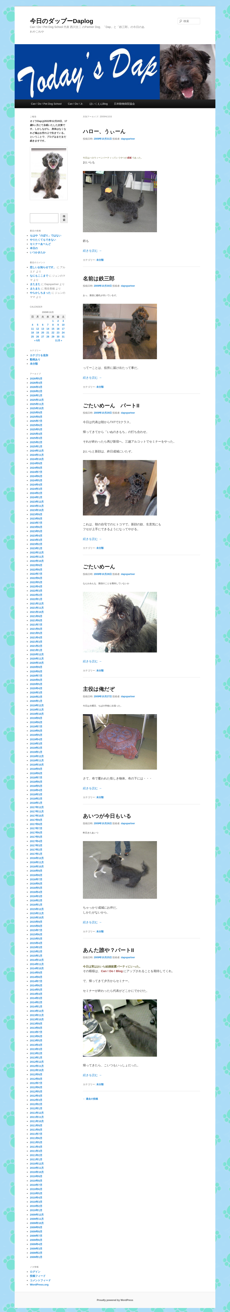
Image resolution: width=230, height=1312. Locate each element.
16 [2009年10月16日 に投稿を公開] (58, 328)
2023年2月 (36, 544)
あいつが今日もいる (107, 816)
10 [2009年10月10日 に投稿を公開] (63, 324)
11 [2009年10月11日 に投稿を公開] (32, 328)
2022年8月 (36, 569)
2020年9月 (36, 667)
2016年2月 (36, 900)
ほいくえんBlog (99, 103)
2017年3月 (36, 845)
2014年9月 (36, 972)
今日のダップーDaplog (61, 21)
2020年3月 (36, 692)
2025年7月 (36, 420)
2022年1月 (36, 599)
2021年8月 (36, 620)
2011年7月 (36, 1133)
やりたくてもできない (43, 239)
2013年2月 (36, 1053)
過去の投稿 (90, 1098)
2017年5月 (36, 836)
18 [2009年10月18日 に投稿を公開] (32, 332)
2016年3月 (36, 896)
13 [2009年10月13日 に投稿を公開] (42, 328)
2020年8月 (36, 671)
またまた (35, 284)
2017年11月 (37, 811)
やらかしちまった (40, 292)
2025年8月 (36, 416)
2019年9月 (36, 718)
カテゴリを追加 (39, 355)
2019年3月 (36, 743)
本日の (34, 248)
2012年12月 (37, 1061)
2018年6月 (36, 781)
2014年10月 (37, 968)
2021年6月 (36, 628)
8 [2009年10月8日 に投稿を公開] (53, 324)
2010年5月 (36, 1193)
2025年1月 (36, 446)
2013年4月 (36, 1044)
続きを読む (92, 250)
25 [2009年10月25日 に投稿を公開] (32, 336)
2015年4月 (36, 943)
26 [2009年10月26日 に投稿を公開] (37, 336)
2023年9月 (36, 514)
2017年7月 (36, 828)
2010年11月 (37, 1167)
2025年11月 (37, 404)
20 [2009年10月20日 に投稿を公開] (42, 332)
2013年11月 (37, 1015)
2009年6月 (36, 1239)
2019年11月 (37, 709)
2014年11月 (37, 964)
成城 (129, 157)
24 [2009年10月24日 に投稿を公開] (63, 332)
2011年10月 (37, 1121)
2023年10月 (37, 510)
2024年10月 (37, 459)
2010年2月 (36, 1206)
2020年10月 (37, 662)
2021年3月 (36, 641)
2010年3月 (36, 1201)
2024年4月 (36, 484)
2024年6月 (36, 476)
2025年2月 (36, 442)
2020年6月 (36, 679)
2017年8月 (36, 824)
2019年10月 (37, 713)
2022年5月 (36, 582)
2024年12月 (37, 450)
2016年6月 (36, 883)
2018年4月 (36, 790)
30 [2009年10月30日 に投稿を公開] (58, 336)
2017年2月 (36, 849)
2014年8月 (36, 977)
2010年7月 (36, 1184)
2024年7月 (36, 471)
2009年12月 (37, 1214)
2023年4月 (36, 535)
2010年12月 (37, 1163)
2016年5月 (36, 887)
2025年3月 (36, 438)
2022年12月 (37, 552)
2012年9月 (36, 1074)
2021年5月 (36, 633)
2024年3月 (36, 488)
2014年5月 (36, 989)
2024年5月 (36, 480)
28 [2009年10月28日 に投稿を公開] (48, 336)
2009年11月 (37, 1218)
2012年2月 (36, 1104)
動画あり (35, 359)
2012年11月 (37, 1066)
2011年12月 (37, 1112)
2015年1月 (36, 955)
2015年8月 (36, 926)
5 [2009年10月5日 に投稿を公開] (37, 324)
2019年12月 (37, 705)
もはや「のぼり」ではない (45, 235)
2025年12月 (37, 399)
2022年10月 (37, 560)
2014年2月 (36, 1002)
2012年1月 (36, 1108)
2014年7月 (36, 981)
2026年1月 (36, 395)
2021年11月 (37, 607)
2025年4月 (36, 433)
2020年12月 (37, 654)
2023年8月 (36, 518)
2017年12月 (37, 807)
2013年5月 (36, 1040)
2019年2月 (36, 747)
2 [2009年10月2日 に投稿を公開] (58, 321)
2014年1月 (36, 1006)
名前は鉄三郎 (98, 279)
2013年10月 (37, 1019)
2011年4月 (36, 1146)
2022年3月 (36, 590)
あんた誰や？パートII (108, 950)
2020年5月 (36, 684)
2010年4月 (36, 1197)
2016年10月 (37, 866)
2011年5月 (36, 1142)
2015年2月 (36, 951)
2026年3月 (36, 387)
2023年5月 (36, 531)
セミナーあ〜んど (40, 243)
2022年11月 (37, 556)
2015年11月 (37, 913)
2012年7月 (36, 1083)
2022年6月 (36, 578)
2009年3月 (36, 1248)
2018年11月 (37, 760)
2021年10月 (37, 612)
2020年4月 (36, 688)
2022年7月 (36, 573)
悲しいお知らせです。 (43, 267)
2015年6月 (36, 934)
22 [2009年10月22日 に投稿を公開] (53, 332)
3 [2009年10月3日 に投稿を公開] (63, 321)
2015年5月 (36, 938)
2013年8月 (36, 1027)
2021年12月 (37, 603)
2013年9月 (36, 1023)
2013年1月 (36, 1057)
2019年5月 (36, 734)
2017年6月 (36, 832)
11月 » (58, 340)
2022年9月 (36, 565)
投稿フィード (38, 1275)
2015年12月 (37, 909)
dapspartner (128, 138)
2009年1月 (36, 1257)
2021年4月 (36, 637)
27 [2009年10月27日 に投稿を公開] (42, 336)
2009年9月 (36, 1227)
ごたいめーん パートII (111, 406)
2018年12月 (37, 756)
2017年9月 (36, 819)
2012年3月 (36, 1099)
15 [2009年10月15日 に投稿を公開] (53, 328)
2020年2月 (36, 696)
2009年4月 (36, 1244)
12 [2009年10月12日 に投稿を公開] (37, 328)
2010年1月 (36, 1210)
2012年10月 (37, 1070)
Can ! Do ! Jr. (75, 103)
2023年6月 (36, 527)
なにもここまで (39, 275)
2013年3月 (36, 1049)
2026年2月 (36, 391)
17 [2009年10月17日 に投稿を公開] (63, 328)
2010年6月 (36, 1189)
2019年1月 (36, 752)
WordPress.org (39, 1284)
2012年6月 (36, 1087)
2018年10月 (37, 764)
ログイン (35, 1271)
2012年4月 (36, 1095)
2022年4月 (36, 586)
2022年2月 (36, 594)
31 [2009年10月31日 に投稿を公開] (63, 336)
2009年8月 (36, 1231)
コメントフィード (40, 1280)
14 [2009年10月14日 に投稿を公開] (48, 328)
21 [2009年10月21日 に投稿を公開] (48, 332)
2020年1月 (36, 701)
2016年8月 (36, 875)
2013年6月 (36, 1036)
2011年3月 (36, 1150)
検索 (64, 218)
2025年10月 (37, 408)
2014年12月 (37, 959)
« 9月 (37, 340)
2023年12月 (37, 501)
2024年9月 (36, 463)
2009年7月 (36, 1235)
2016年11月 (37, 862)
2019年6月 (36, 730)
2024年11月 (37, 454)
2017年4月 (36, 841)
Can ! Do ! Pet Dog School (46, 103)
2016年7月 (36, 879)
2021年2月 (36, 645)
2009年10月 (37, 1223)
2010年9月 (36, 1176)
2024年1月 (36, 497)
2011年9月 (36, 1125)
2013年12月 (37, 1010)
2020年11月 (37, 658)
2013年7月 (36, 1032)
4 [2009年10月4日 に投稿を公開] (32, 324)
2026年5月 (36, 378)
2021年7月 (36, 624)
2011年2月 (36, 1155)
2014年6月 (36, 985)
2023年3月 (36, 539)
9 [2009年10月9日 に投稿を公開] (58, 324)
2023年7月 (36, 522)
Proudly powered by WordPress (115, 1300)
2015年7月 (36, 930)
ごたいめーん (99, 567)
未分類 (100, 260)
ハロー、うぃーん (104, 131)
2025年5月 (36, 429)
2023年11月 (37, 505)
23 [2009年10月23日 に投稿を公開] (58, 332)
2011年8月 (36, 1129)
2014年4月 (36, 993)
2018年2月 (36, 798)
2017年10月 (37, 815)
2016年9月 (36, 870)
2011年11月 (37, 1117)
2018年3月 (36, 794)
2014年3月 (36, 998)
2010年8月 (36, 1180)
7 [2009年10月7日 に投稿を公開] (48, 324)
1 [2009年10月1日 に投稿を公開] (53, 321)
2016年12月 (37, 858)
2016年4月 (36, 892)
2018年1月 (36, 802)
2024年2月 (36, 493)
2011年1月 (36, 1159)
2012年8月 (36, 1078)
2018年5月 (36, 785)
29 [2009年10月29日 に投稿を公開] (53, 336)
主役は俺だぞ (99, 689)
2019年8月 (36, 722)
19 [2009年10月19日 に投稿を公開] (37, 332)
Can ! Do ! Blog (112, 971)
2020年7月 (36, 675)
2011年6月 (36, 1138)
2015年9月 (36, 921)
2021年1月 (36, 650)
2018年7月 (36, 777)
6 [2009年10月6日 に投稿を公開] (42, 324)
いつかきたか (38, 252)
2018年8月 (36, 773)
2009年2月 (36, 1252)
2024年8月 (36, 467)
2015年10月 (37, 917)
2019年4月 (36, 739)
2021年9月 (36, 616)
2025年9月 (36, 412)
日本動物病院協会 (124, 103)
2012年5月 (36, 1091)
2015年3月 (36, 947)
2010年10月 (37, 1172)
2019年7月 (36, 726)
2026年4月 (36, 382)
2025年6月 (36, 425)
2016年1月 (36, 904)
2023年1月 (36, 548)
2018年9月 (36, 768)
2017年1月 (36, 853)
